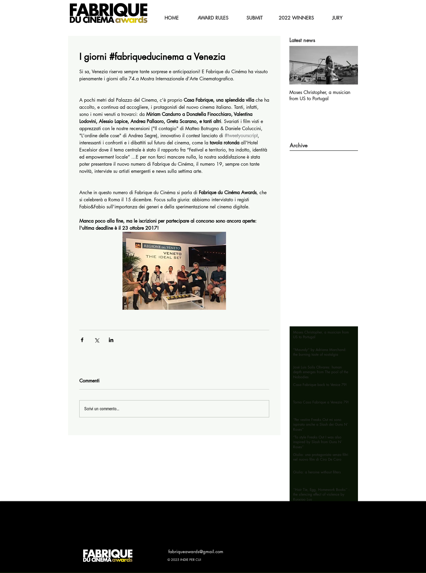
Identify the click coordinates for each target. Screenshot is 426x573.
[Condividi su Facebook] (82, 340)
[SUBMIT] (254, 18)
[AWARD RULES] (213, 18)
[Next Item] (348, 65)
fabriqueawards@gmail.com (195, 551)
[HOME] (171, 18)
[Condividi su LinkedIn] (111, 340)
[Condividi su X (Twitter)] (96, 340)
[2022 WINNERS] (296, 18)
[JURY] (337, 18)
